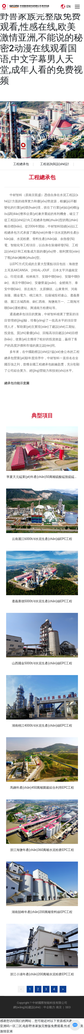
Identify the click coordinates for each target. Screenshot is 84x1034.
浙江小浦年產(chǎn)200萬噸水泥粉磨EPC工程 (42, 974)
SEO (68, 1007)
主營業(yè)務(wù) (42, 136)
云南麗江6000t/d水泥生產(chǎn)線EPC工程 (42, 539)
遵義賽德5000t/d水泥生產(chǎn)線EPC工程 (42, 601)
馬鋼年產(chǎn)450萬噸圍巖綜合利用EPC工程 (42, 787)
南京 (58, 1007)
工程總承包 (21, 164)
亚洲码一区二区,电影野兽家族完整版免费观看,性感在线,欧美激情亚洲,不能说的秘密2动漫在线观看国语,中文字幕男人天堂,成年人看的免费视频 (41, 43)
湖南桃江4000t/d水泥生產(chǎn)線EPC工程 (42, 725)
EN (66, 6)
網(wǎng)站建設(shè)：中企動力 (34, 1007)
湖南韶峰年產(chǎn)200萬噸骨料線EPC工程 (42, 912)
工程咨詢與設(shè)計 (54, 164)
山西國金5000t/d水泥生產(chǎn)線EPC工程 (42, 663)
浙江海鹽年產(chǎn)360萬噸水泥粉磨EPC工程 (42, 850)
